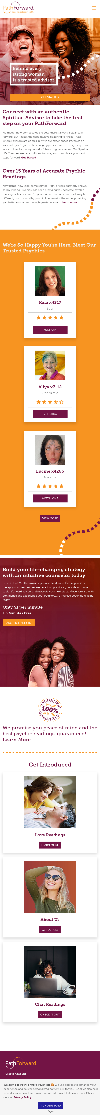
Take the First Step (18, 622)
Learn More (17, 739)
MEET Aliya (50, 414)
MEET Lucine (50, 498)
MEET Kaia (50, 329)
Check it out (50, 1014)
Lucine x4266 (50, 471)
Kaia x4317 (50, 302)
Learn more (69, 202)
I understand (51, 1105)
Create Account (15, 1073)
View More (50, 518)
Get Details (50, 929)
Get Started (28, 157)
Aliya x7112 (50, 386)
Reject (51, 1111)
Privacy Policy (22, 1097)
